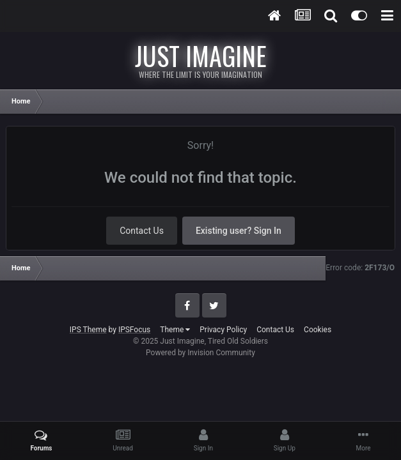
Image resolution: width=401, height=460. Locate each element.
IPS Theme (88, 329)
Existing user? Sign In (238, 231)
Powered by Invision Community (200, 352)
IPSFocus (134, 329)
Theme (175, 329)
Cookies (317, 329)
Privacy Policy (223, 329)
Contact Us (142, 231)
